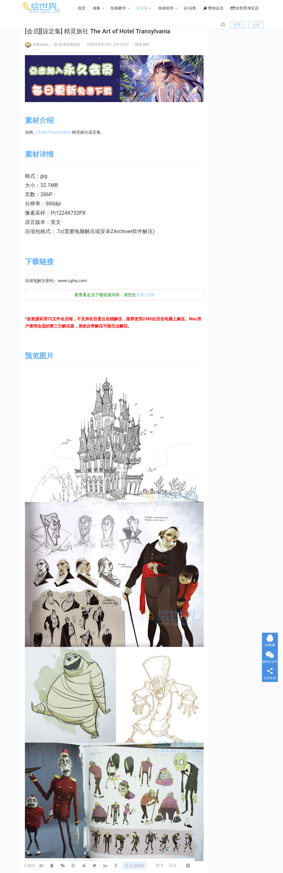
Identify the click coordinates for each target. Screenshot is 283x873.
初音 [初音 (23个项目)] (246, 544)
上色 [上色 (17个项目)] (210, 544)
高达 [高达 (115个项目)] (243, 596)
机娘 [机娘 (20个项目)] (228, 566)
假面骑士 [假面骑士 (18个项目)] (228, 544)
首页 (40, 24)
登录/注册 (138, 291)
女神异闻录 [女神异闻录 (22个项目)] (214, 559)
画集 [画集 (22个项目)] (231, 574)
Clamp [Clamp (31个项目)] (211, 513)
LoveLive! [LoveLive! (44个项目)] (213, 529)
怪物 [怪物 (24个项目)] (234, 559)
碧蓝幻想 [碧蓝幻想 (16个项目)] (213, 581)
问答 (148, 24)
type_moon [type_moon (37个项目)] (214, 536)
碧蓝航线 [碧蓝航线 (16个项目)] (234, 581)
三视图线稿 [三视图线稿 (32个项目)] (238, 536)
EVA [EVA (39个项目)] (227, 513)
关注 (220, 136)
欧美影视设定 (70, 44)
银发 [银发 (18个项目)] (228, 596)
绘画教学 (76, 24)
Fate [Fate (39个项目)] (242, 513)
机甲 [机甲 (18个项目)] (243, 566)
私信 (243, 136)
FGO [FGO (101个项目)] (210, 521)
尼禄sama (37, 44)
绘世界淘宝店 (203, 24)
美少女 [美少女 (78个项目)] (232, 589)
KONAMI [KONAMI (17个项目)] (227, 521)
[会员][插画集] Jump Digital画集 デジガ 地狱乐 (245, 429)
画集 (55, 24)
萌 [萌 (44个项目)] (247, 589)
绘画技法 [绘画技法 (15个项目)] (213, 589)
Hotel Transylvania (54, 128)
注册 (256, 41)
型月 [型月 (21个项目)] (231, 551)
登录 (237, 41)
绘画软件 (124, 24)
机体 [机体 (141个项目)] (249, 559)
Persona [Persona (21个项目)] (234, 529)
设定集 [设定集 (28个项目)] (211, 596)
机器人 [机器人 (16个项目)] (211, 566)
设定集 (100, 24)
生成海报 (135, 865)
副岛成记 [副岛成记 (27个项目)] (213, 551)
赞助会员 (172, 24)
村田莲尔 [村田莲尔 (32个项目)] (213, 574)
